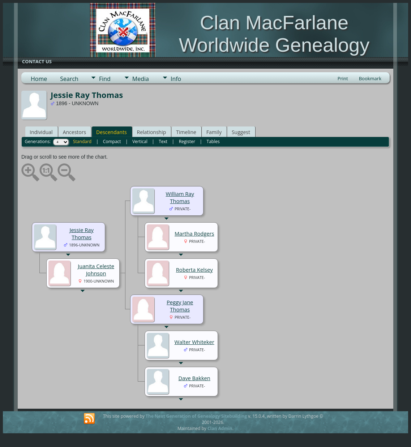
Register (187, 141)
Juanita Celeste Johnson (96, 269)
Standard (82, 141)
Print (343, 78)
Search (69, 79)
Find (105, 79)
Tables (213, 141)
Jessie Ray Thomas (81, 233)
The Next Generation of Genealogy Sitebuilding (196, 416)
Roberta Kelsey (194, 269)
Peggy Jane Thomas (180, 305)
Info (176, 79)
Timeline (186, 132)
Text (163, 141)
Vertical (139, 141)
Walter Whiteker (194, 341)
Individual (41, 132)
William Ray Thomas (180, 197)
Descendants (111, 132)
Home (39, 79)
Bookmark (370, 78)
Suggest (241, 132)
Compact (112, 141)
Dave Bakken (194, 378)
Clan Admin (219, 428)
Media (140, 79)
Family (214, 132)
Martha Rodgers (194, 233)
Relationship (151, 132)
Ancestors (74, 132)
